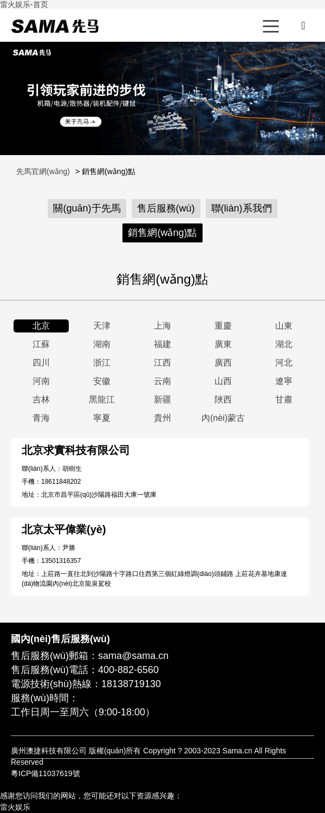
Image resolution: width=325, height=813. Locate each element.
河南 (41, 381)
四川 (41, 362)
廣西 (223, 362)
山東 (283, 325)
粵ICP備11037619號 (45, 773)
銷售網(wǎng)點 (162, 232)
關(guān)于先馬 (86, 208)
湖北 (283, 344)
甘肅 (283, 399)
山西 (223, 381)
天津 (101, 325)
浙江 (101, 362)
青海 (41, 417)
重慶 (223, 325)
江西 (162, 362)
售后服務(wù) (166, 208)
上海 (162, 325)
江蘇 (41, 344)
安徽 (101, 381)
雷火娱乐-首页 (24, 4)
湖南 (101, 344)
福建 (162, 344)
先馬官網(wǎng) (55, 26)
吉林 (41, 399)
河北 (283, 362)
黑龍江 (102, 399)
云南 (162, 381)
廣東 (223, 344)
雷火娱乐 (15, 807)
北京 (41, 325)
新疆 (162, 399)
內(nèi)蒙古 (223, 417)
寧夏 (101, 417)
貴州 (162, 417)
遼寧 (283, 381)
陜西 (223, 399)
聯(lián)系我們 (241, 208)
